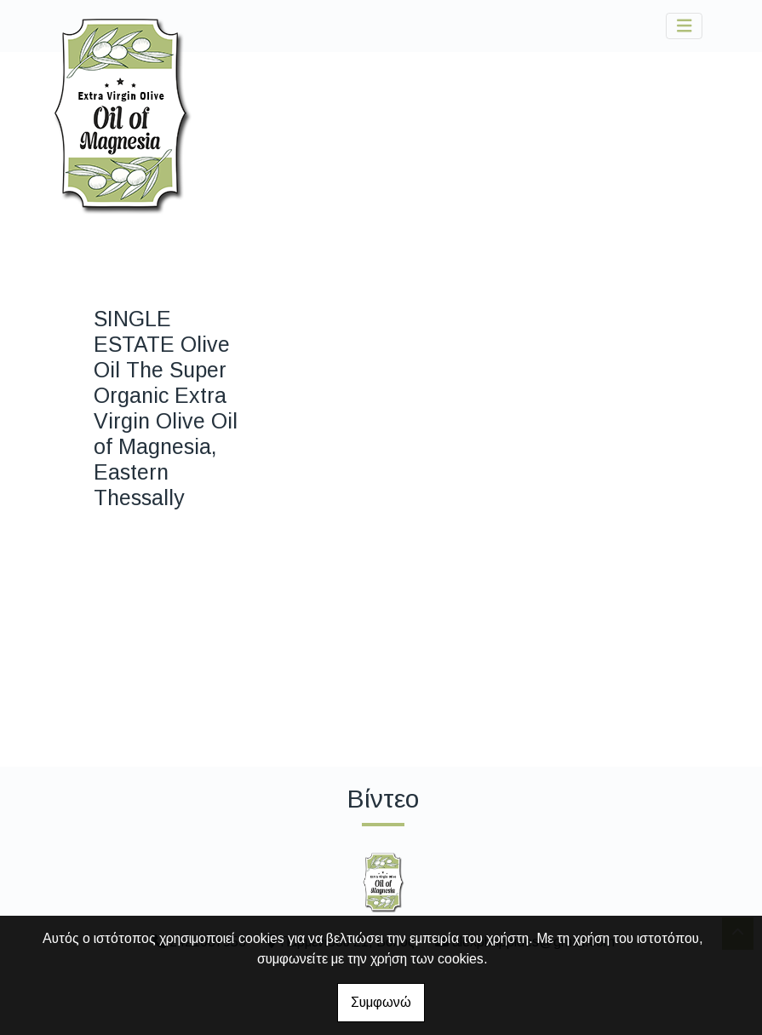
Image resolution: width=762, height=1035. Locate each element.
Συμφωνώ (381, 1002)
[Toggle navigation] (684, 26)
